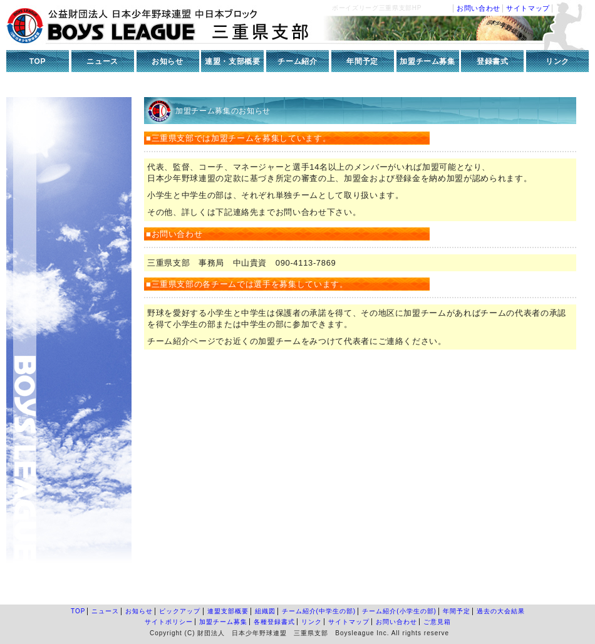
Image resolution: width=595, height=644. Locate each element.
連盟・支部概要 (233, 61)
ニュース (102, 61)
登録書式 (493, 61)
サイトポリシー (169, 621)
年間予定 (362, 61)
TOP (37, 61)
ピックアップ (179, 611)
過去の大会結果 (501, 611)
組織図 (265, 611)
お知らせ (168, 61)
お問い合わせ (478, 8)
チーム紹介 (297, 61)
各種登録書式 (274, 621)
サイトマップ (528, 8)
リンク (557, 61)
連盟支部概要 (228, 611)
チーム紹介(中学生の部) (319, 611)
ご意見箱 (437, 621)
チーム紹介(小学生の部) (399, 611)
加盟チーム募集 (427, 61)
